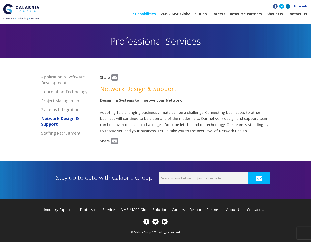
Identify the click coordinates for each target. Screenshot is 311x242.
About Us (234, 209)
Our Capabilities (142, 13)
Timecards (300, 6)
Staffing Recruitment (61, 133)
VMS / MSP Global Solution (184, 13)
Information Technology (64, 91)
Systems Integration (60, 109)
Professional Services (98, 209)
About (274, 13)
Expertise (59, 209)
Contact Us (297, 13)
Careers (218, 13)
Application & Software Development (63, 79)
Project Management (61, 100)
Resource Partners (246, 13)
